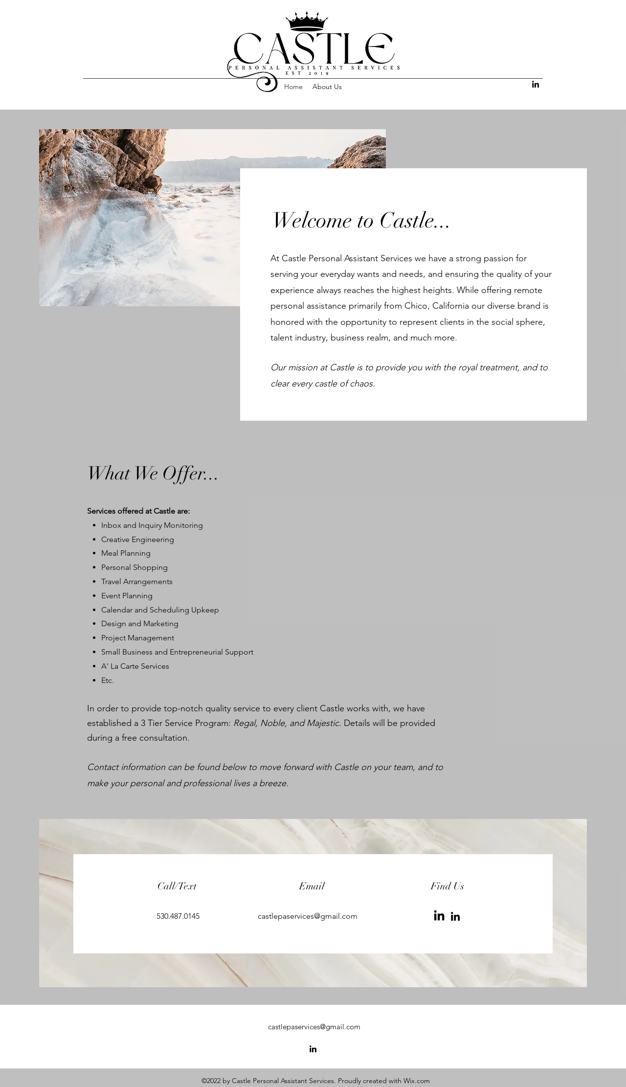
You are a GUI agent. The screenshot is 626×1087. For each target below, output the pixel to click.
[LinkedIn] (439, 916)
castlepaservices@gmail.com (308, 916)
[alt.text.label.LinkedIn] (535, 84)
